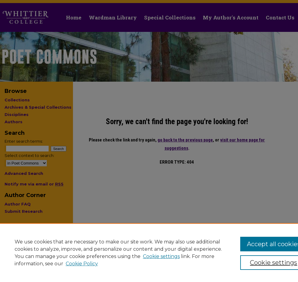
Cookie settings (161, 256)
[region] (149, 252)
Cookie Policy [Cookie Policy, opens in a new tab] (82, 264)
